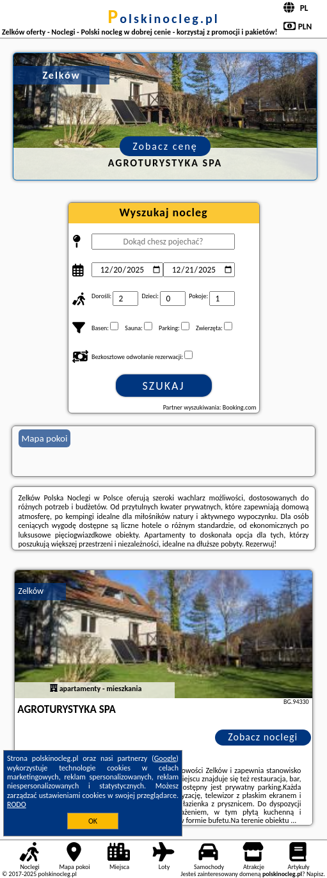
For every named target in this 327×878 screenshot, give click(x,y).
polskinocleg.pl (163, 18)
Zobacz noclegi (263, 737)
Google (165, 758)
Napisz (315, 874)
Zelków (31, 591)
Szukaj (164, 386)
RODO (16, 804)
